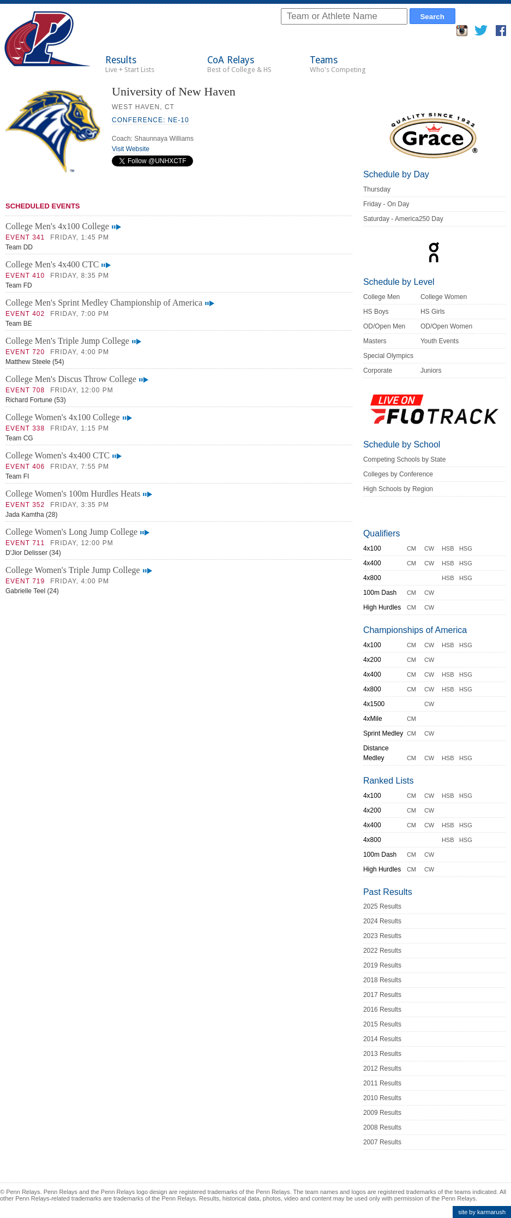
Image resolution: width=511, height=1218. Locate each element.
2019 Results (382, 965)
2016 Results (382, 1009)
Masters (375, 341)
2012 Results (382, 1068)
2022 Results (382, 950)
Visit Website (130, 149)
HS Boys (376, 311)
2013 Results (382, 1054)
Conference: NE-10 (150, 120)
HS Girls (432, 311)
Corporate (377, 370)
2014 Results (382, 1039)
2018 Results (382, 980)
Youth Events (439, 341)
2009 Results (382, 1112)
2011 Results (382, 1083)
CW (429, 548)
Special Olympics (388, 356)
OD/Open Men (384, 326)
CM (411, 548)
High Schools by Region (398, 489)
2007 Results (382, 1142)
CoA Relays (239, 64)
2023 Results (382, 936)
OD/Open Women (446, 326)
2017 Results (382, 995)
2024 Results (382, 921)
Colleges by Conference (398, 474)
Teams (338, 64)
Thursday (376, 189)
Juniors (431, 370)
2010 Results (382, 1098)
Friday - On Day (386, 204)
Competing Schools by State (404, 459)
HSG (465, 548)
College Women (443, 297)
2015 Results (382, 1024)
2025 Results (382, 906)
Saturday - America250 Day (403, 219)
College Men (381, 297)
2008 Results (382, 1127)
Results (129, 64)
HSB (448, 548)
